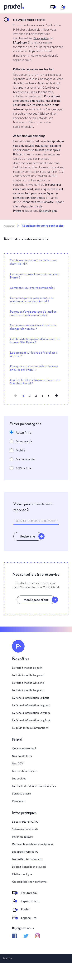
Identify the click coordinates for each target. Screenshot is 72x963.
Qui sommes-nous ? (24, 748)
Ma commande (25, 459)
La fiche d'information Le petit (30, 697)
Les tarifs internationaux (27, 859)
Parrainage (18, 801)
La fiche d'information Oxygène (31, 712)
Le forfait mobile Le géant (28, 690)
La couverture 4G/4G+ (26, 821)
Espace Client (30, 901)
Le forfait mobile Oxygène (28, 682)
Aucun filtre (23, 432)
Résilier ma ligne (22, 874)
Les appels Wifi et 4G (25, 851)
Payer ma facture (22, 836)
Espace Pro (28, 917)
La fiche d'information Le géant (31, 720)
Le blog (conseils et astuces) (29, 866)
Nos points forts (22, 755)
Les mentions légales (24, 771)
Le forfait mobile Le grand (28, 675)
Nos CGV (17, 763)
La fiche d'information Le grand (31, 705)
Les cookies (19, 778)
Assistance (9, 226)
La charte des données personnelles (34, 786)
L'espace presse (21, 793)
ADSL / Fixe (23, 468)
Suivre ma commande (25, 829)
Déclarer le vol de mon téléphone (32, 844)
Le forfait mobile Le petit (27, 667)
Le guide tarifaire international (30, 727)
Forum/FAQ (29, 892)
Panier (25, 909)
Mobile (20, 450)
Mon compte (24, 441)
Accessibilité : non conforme (29, 881)
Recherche (27, 536)
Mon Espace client (36, 600)
